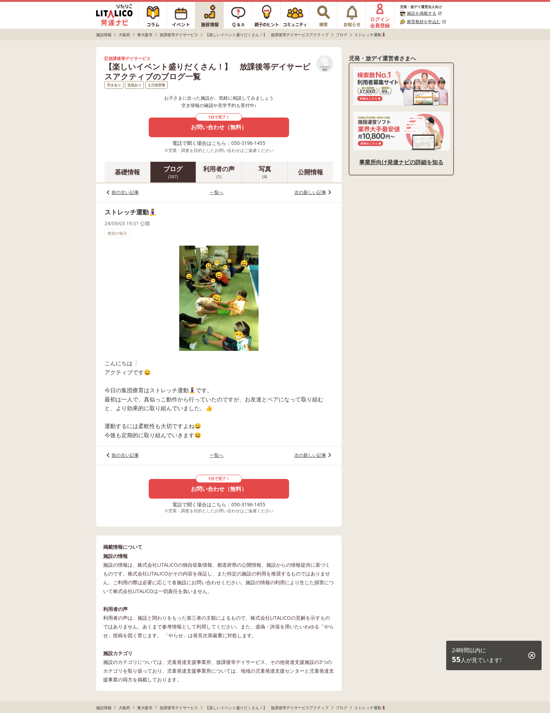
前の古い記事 (125, 192)
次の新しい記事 (310, 192)
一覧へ (216, 192)
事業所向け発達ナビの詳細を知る (401, 162)
